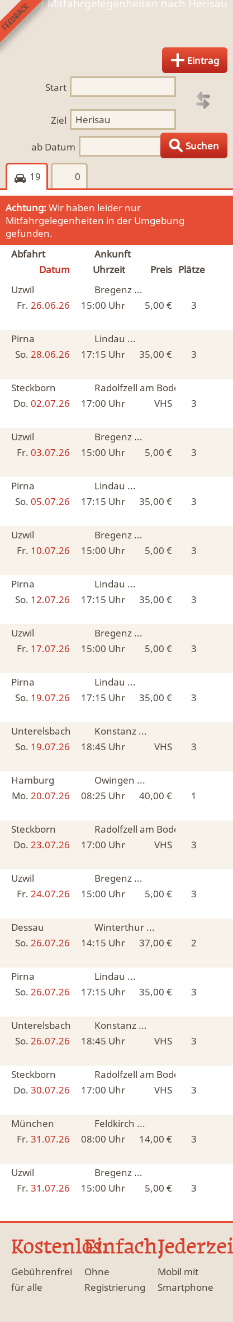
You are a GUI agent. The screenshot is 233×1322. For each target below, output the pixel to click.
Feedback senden (27, 27)
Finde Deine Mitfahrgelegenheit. (116, 30)
